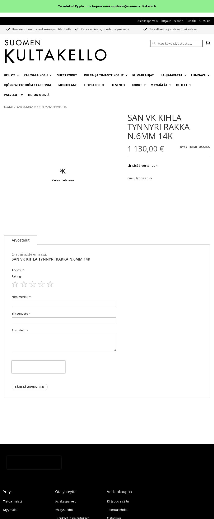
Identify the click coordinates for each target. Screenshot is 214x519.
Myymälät (10, 510)
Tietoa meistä (12, 501)
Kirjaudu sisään (172, 21)
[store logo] (55, 51)
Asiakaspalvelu (148, 21)
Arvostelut (20, 240)
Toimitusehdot (117, 510)
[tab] (20, 240)
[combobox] (176, 43)
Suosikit (204, 21)
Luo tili (191, 21)
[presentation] (38, 367)
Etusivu (8, 106)
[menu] (107, 85)
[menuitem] (10, 75)
